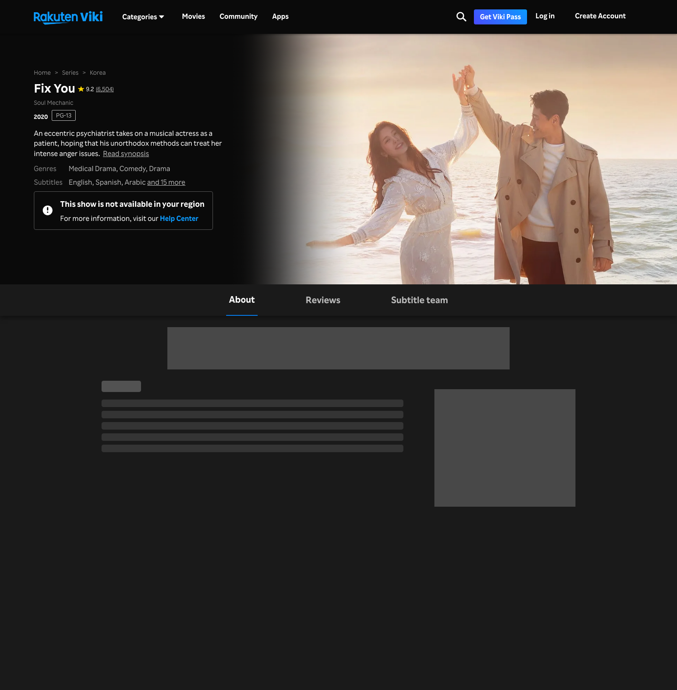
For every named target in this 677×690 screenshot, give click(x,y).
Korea (98, 72)
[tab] (242, 300)
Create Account (600, 15)
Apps (280, 16)
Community (239, 16)
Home (42, 72)
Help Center (179, 218)
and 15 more (166, 182)
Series (70, 72)
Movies (193, 16)
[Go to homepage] (68, 16)
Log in (545, 15)
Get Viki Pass (500, 16)
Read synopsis (126, 153)
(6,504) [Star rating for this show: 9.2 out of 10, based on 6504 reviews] (105, 89)
